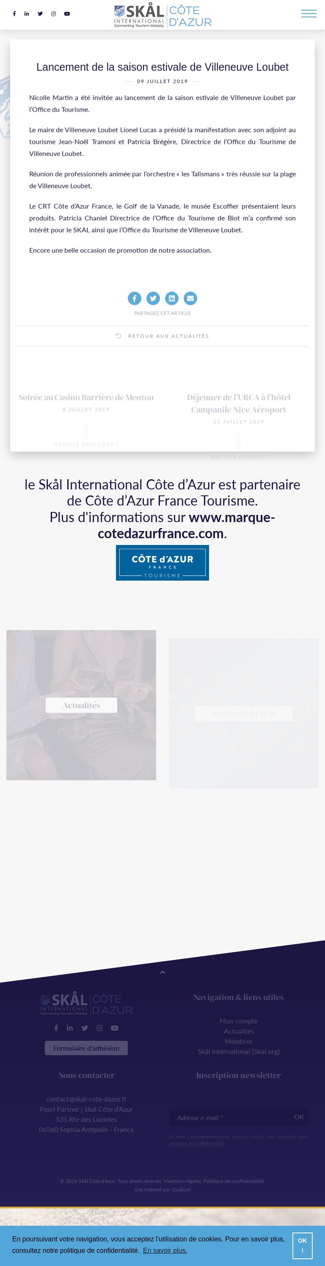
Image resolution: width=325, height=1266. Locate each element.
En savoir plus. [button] (165, 1250)
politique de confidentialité (196, 1143)
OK (299, 1116)
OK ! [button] (302, 1245)
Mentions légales (182, 1181)
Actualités (239, 1031)
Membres (239, 1041)
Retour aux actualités (162, 347)
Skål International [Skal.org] (239, 1051)
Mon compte (239, 1021)
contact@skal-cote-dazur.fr (86, 1099)
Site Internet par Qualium (163, 1189)
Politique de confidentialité (234, 1181)
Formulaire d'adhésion (86, 1048)
